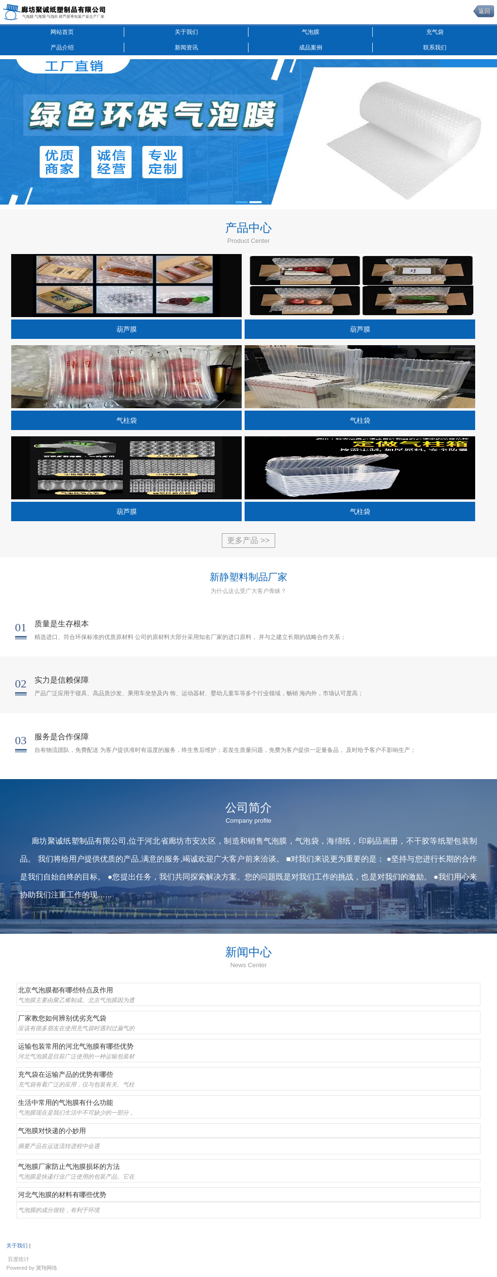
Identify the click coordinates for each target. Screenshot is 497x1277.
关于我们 (186, 32)
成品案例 (310, 47)
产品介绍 (62, 47)
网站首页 (62, 32)
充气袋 (435, 32)
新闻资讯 (186, 47)
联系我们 (435, 47)
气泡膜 (310, 32)
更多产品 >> (248, 540)
